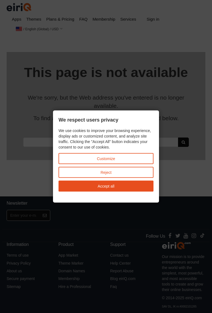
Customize (106, 158)
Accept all (106, 186)
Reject (106, 172)
